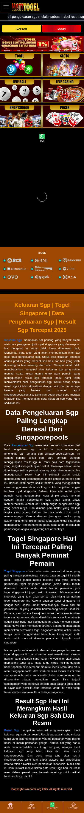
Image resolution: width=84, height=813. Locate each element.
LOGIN (62, 28)
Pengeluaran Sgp (23, 445)
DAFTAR (21, 28)
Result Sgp (11, 730)
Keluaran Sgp (13, 340)
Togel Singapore (14, 571)
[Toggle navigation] (6, 7)
